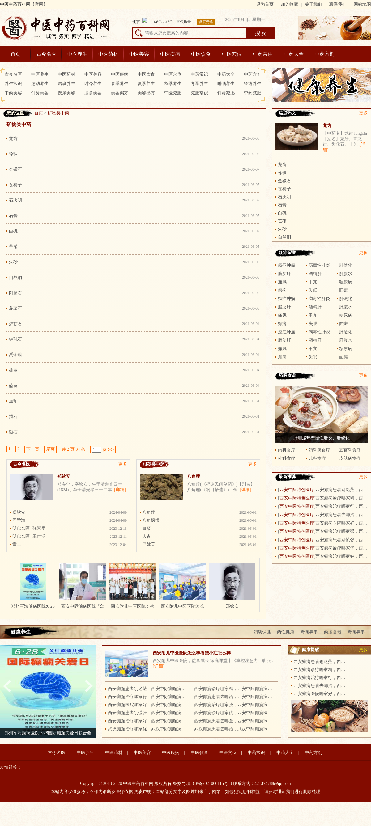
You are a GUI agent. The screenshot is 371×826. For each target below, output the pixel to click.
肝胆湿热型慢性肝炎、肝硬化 (321, 438)
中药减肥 (252, 93)
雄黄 (13, 370)
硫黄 (13, 385)
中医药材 (108, 54)
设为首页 (265, 4)
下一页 (32, 449)
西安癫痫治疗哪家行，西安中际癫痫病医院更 (148, 696)
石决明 (15, 200)
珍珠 (13, 154)
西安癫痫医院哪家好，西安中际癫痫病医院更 (148, 704)
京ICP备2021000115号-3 (209, 783)
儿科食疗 (317, 458)
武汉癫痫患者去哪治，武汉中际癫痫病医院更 (234, 729)
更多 (122, 464)
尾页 (50, 449)
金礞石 (15, 169)
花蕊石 (15, 308)
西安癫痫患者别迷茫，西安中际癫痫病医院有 (148, 688)
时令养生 (93, 83)
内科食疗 (286, 450)
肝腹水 (345, 273)
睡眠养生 (226, 83)
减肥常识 (199, 93)
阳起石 (15, 293)
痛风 (282, 282)
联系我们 (338, 4)
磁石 (13, 432)
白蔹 (146, 528)
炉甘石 (15, 324)
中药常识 (263, 54)
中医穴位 (232, 54)
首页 (15, 54)
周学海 (18, 520)
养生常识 (13, 83)
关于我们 (313, 4)
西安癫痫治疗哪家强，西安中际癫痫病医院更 (234, 704)
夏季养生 (146, 83)
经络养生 (252, 83)
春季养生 (119, 83)
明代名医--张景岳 (28, 528)
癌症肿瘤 (286, 265)
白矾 (13, 231)
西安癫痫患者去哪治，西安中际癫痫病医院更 (234, 696)
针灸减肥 (226, 93)
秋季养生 (172, 83)
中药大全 (294, 54)
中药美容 (13, 93)
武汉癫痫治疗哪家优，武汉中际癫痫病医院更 (148, 729)
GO (111, 449)
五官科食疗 (350, 450)
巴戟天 (148, 544)
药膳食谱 (332, 632)
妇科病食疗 (319, 450)
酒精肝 (315, 273)
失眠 (313, 290)
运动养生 (40, 83)
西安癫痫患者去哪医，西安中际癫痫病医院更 (234, 721)
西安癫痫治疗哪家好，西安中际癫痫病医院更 (148, 721)
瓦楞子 (15, 185)
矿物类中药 (58, 113)
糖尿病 (345, 282)
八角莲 (193, 476)
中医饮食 (201, 54)
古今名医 (46, 54)
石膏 (13, 215)
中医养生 (77, 54)
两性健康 (285, 632)
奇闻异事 (309, 632)
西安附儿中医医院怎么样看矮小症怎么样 (192, 653)
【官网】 (39, 4)
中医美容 (139, 54)
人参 (146, 536)
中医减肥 (172, 93)
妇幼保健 (262, 632)
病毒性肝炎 (319, 265)
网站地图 (362, 4)
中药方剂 (325, 54)
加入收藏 (289, 4)
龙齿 (13, 138)
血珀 (13, 401)
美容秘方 (146, 93)
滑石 (13, 416)
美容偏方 (119, 93)
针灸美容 (40, 93)
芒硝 (13, 246)
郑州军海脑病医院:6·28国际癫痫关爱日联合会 (48, 733)
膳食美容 (93, 93)
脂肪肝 (284, 273)
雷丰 (16, 544)
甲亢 (313, 282)
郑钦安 (63, 476)
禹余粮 (15, 354)
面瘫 (343, 290)
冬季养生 (199, 83)
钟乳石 (15, 339)
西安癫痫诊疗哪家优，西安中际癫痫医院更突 (234, 712)
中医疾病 (170, 54)
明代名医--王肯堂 (28, 536)
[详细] (120, 489)
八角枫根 (151, 520)
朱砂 (13, 262)
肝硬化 (345, 265)
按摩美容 (66, 93)
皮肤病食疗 (350, 458)
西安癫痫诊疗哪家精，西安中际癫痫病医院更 (234, 688)
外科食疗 (286, 458)
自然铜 (15, 277)
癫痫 (282, 290)
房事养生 (66, 83)
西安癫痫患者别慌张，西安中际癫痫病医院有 (148, 712)
